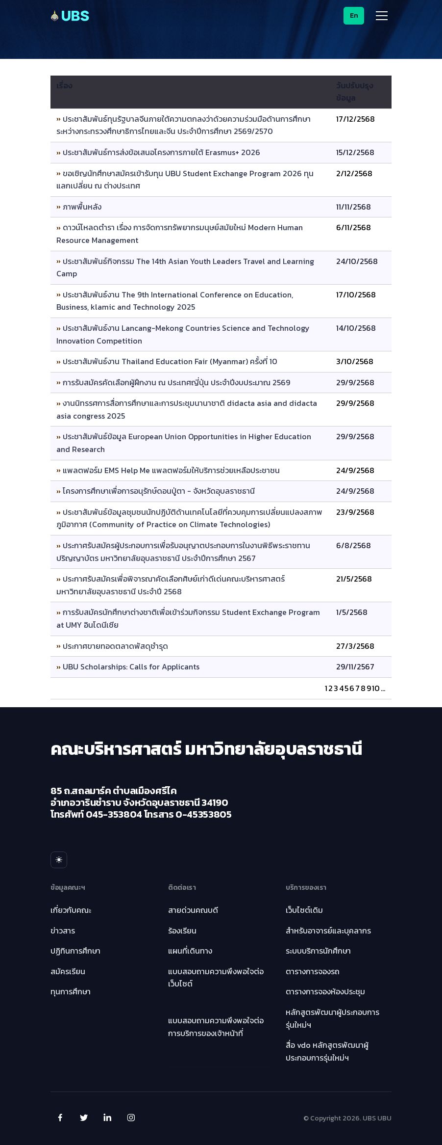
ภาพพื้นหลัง (82, 207)
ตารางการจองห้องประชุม (325, 991)
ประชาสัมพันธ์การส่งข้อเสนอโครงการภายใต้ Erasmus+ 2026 (161, 152)
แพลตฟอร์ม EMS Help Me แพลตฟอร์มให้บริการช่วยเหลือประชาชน (171, 470)
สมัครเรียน (67, 971)
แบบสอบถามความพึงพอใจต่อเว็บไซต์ (216, 977)
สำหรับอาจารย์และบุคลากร (328, 930)
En (354, 15)
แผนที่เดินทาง (190, 951)
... (383, 688)
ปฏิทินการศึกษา (75, 951)
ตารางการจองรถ (313, 971)
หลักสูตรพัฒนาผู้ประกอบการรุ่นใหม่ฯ (332, 1018)
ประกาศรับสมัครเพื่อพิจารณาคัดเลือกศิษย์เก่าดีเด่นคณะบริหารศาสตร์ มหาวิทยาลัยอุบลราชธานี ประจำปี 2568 (170, 585)
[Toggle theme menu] (58, 860)
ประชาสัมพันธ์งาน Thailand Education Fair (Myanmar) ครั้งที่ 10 (170, 361)
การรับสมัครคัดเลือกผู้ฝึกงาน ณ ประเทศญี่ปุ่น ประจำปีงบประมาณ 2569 (176, 382)
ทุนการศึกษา (70, 991)
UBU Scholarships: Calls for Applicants (131, 666)
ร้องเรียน (182, 930)
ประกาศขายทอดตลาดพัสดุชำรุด (115, 646)
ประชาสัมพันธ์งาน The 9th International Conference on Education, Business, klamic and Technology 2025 (174, 301)
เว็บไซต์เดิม (304, 910)
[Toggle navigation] (382, 16)
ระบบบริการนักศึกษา (318, 951)
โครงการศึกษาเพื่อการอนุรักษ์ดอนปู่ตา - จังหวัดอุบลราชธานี (159, 491)
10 (376, 688)
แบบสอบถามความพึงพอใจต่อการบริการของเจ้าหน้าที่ (216, 1026)
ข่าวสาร (62, 930)
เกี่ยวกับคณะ (70, 910)
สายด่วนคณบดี (193, 910)
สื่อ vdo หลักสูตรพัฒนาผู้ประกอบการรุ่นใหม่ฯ (327, 1051)
